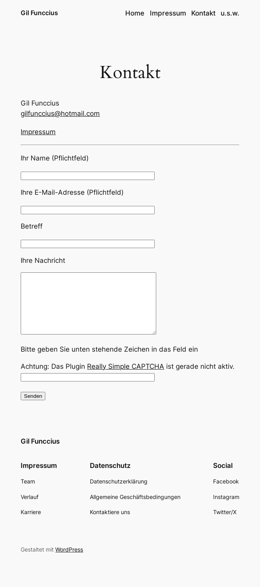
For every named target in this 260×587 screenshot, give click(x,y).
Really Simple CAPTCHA (125, 378)
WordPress (69, 561)
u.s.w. (230, 13)
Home (134, 13)
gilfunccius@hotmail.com (60, 113)
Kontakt (203, 13)
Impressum (168, 13)
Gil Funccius (39, 13)
